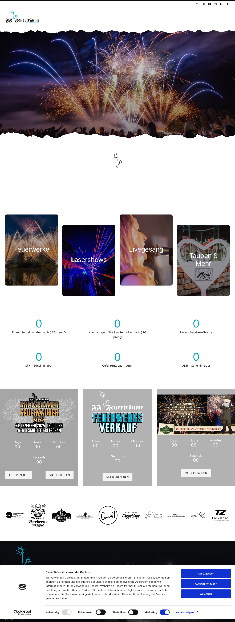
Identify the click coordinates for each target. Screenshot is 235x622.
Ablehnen (206, 596)
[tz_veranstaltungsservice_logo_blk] (221, 511)
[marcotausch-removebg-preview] (14, 513)
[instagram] (203, 4)
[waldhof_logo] (84, 513)
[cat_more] (203, 260)
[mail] (221, 4)
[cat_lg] (146, 250)
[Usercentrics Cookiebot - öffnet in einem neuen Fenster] (22, 615)
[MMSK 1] (176, 515)
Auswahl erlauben (206, 586)
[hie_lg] (131, 513)
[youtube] (209, 4)
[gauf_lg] (108, 507)
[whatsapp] (215, 4)
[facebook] (197, 4)
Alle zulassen (206, 576)
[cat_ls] (88, 260)
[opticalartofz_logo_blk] (198, 513)
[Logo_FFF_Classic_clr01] (22, 10)
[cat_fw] (31, 250)
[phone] (228, 4)
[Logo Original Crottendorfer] (61, 509)
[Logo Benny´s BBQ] (38, 505)
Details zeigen (185, 615)
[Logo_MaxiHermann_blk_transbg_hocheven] (153, 512)
